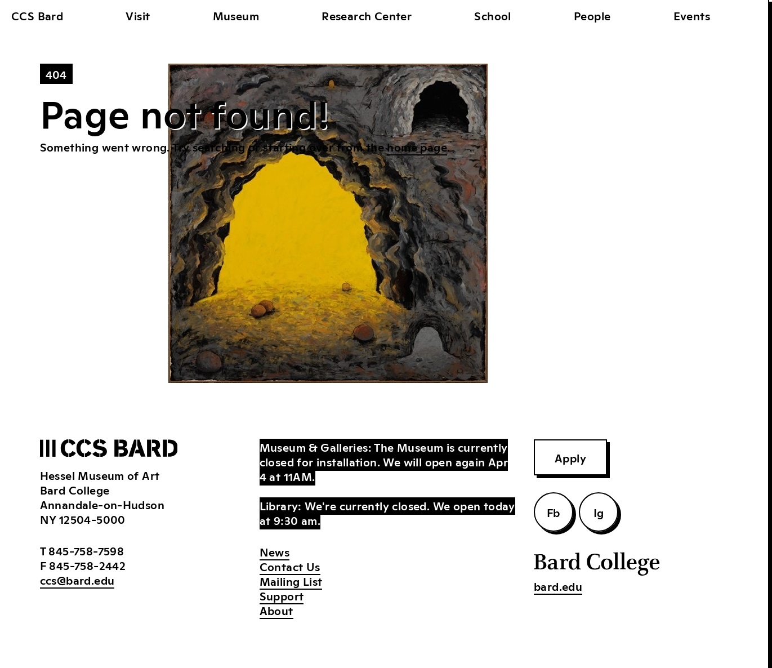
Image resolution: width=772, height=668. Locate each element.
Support (282, 595)
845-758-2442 (87, 565)
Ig (598, 512)
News (275, 551)
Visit (138, 15)
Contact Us (290, 566)
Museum (236, 15)
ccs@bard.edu (77, 579)
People (592, 15)
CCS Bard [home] (37, 15)
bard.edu (558, 586)
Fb (553, 512)
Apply (570, 457)
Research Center (367, 15)
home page (417, 146)
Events (691, 15)
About (276, 610)
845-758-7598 (86, 550)
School (492, 15)
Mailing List (291, 581)
